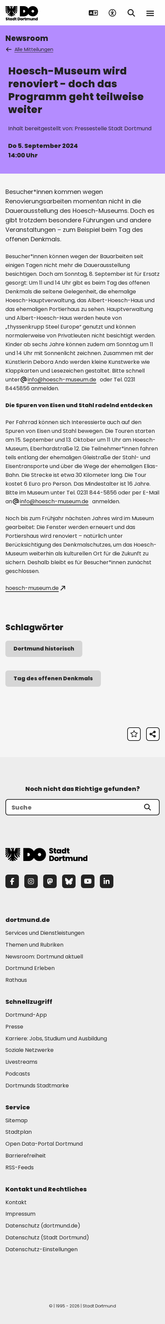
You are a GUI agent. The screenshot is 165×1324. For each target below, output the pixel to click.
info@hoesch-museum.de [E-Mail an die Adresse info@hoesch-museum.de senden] (58, 379)
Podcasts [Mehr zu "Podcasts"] (17, 1074)
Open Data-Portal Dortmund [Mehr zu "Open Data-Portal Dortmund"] (44, 1144)
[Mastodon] (50, 881)
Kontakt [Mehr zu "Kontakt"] (16, 1202)
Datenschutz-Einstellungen (41, 1249)
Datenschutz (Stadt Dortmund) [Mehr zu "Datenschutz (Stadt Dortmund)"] (47, 1237)
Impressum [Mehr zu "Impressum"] (20, 1214)
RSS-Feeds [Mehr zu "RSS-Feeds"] (19, 1167)
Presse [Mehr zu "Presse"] (14, 1027)
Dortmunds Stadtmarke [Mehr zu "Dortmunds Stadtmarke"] (37, 1085)
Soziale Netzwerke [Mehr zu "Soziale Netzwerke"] (29, 1050)
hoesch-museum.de (35, 588)
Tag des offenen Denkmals (53, 678)
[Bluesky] (69, 881)
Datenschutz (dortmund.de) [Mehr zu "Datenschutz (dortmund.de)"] (42, 1226)
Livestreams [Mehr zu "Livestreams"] (21, 1062)
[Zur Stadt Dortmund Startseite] (21, 13)
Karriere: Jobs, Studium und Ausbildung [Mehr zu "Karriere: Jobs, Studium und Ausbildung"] (56, 1038)
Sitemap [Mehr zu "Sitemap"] (16, 1120)
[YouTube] (87, 881)
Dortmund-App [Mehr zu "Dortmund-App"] (26, 1015)
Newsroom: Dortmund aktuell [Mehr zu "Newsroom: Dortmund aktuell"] (44, 957)
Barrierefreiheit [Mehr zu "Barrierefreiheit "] (25, 1156)
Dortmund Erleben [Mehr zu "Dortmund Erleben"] (30, 968)
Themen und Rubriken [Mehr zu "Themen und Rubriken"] (34, 945)
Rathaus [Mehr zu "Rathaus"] (16, 980)
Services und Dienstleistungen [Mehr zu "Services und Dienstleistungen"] (44, 933)
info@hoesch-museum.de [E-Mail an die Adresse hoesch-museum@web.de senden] (50, 501)
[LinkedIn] (106, 881)
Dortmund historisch (43, 649)
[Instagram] (31, 881)
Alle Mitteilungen (30, 49)
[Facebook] (12, 881)
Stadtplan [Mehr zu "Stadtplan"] (18, 1132)
